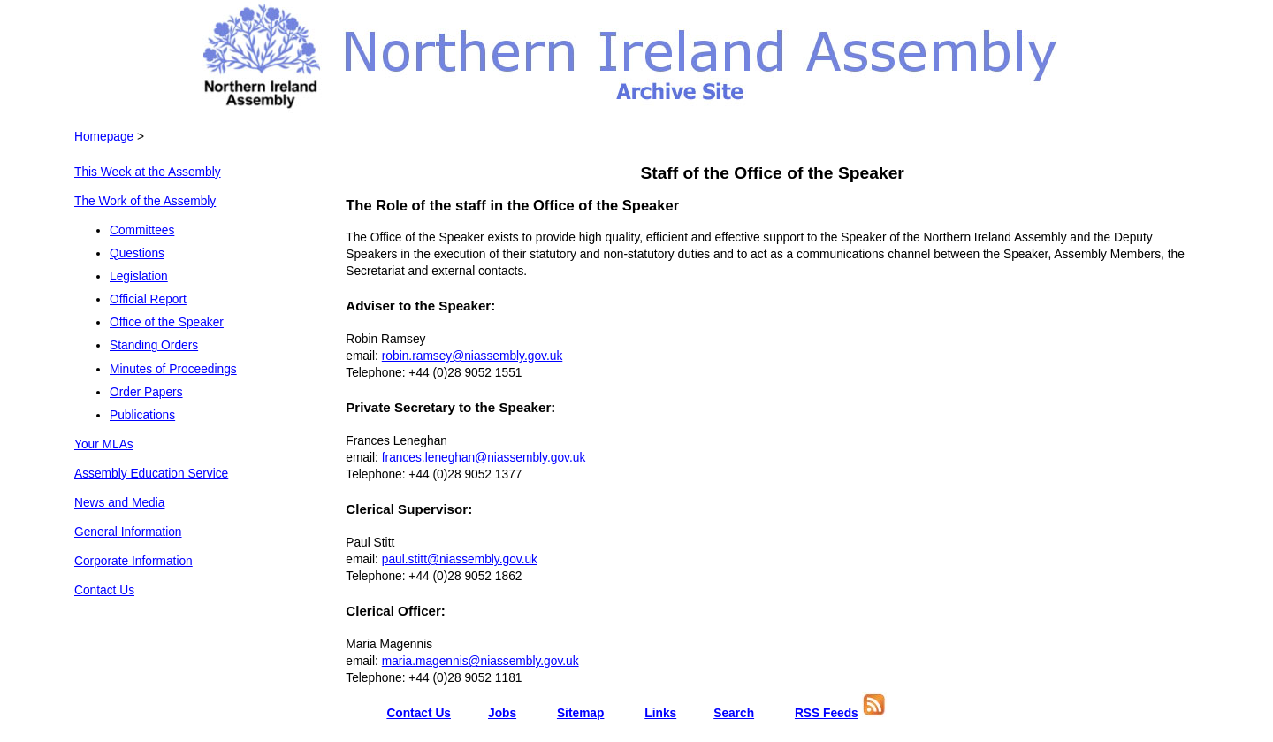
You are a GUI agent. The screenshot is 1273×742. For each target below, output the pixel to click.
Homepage (103, 136)
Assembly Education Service (151, 473)
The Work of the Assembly (145, 201)
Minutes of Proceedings (173, 369)
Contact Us (104, 590)
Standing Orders (154, 345)
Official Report (148, 299)
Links (660, 713)
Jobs (502, 713)
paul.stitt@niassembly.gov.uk (459, 559)
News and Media (119, 502)
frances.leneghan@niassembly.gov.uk (484, 457)
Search (733, 713)
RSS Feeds (826, 713)
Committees (142, 230)
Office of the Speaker (167, 322)
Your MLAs (103, 444)
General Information (128, 532)
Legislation (139, 276)
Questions (137, 253)
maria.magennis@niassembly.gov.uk (480, 661)
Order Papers (146, 392)
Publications (142, 415)
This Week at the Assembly (147, 172)
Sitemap (581, 713)
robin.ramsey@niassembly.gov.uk (472, 356)
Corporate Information (133, 561)
